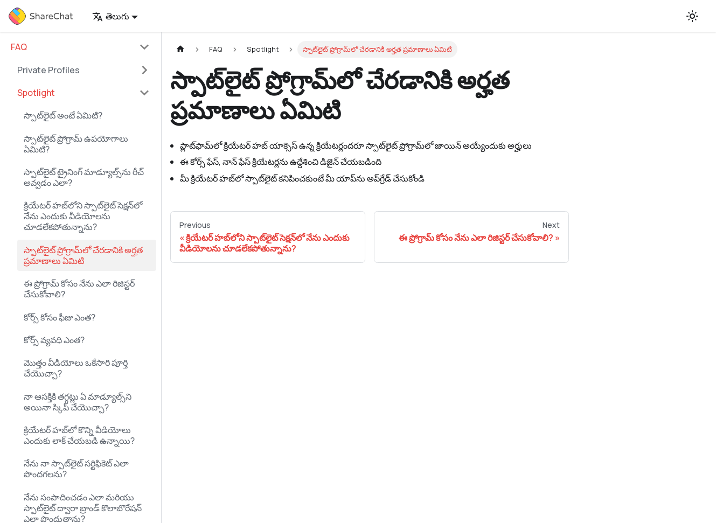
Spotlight (36, 93)
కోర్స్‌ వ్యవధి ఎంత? (54, 340)
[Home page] (180, 49)
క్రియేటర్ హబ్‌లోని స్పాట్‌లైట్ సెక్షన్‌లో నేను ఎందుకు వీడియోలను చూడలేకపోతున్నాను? (83, 216)
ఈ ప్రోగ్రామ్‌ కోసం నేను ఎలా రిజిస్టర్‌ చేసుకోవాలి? (79, 288)
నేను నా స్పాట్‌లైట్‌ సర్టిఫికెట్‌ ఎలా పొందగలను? (76, 468)
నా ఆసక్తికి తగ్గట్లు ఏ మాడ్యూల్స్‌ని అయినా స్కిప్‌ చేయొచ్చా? (77, 401)
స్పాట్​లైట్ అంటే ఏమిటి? (63, 115)
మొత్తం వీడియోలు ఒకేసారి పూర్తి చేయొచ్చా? (76, 368)
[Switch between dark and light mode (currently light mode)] (692, 16)
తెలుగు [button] (110, 16)
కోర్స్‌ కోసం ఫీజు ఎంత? (59, 317)
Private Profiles (48, 70)
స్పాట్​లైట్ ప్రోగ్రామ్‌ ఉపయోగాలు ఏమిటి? (76, 144)
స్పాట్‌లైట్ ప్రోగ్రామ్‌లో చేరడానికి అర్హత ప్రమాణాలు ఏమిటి (83, 255)
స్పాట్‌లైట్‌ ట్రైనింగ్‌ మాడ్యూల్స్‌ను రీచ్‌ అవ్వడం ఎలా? (84, 177)
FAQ (19, 47)
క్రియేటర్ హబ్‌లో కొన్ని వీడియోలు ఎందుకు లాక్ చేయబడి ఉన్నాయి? (79, 435)
